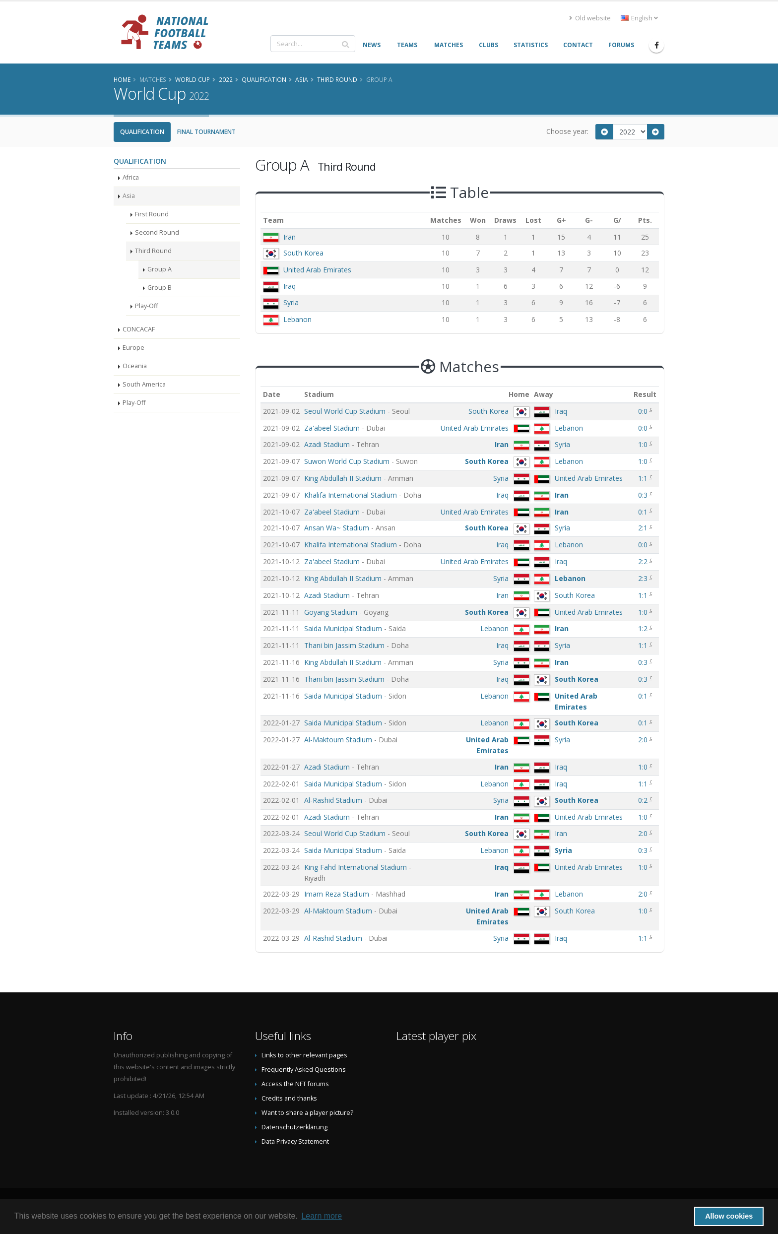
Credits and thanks (289, 1098)
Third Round (153, 251)
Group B (159, 287)
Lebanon (297, 319)
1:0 (643, 444)
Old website (590, 18)
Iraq (289, 286)
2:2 (643, 561)
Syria (291, 302)
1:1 (643, 478)
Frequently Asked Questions (303, 1069)
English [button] (639, 18)
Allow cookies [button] (729, 1216)
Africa (131, 177)
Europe (133, 347)
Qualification (142, 132)
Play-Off (146, 306)
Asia (129, 196)
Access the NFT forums (295, 1084)
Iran (289, 237)
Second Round (157, 232)
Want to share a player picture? (307, 1112)
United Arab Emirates (317, 269)
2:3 (643, 578)
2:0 (643, 739)
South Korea (303, 253)
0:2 (643, 800)
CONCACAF (139, 329)
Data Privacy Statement (295, 1141)
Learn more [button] (321, 1216)
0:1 (643, 512)
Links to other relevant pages (304, 1055)
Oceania (135, 366)
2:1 (643, 527)
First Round (152, 214)
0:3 (643, 495)
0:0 (643, 411)
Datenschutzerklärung (294, 1127)
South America (144, 384)
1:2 (643, 628)
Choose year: (567, 131)
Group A (159, 269)
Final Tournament (206, 132)
